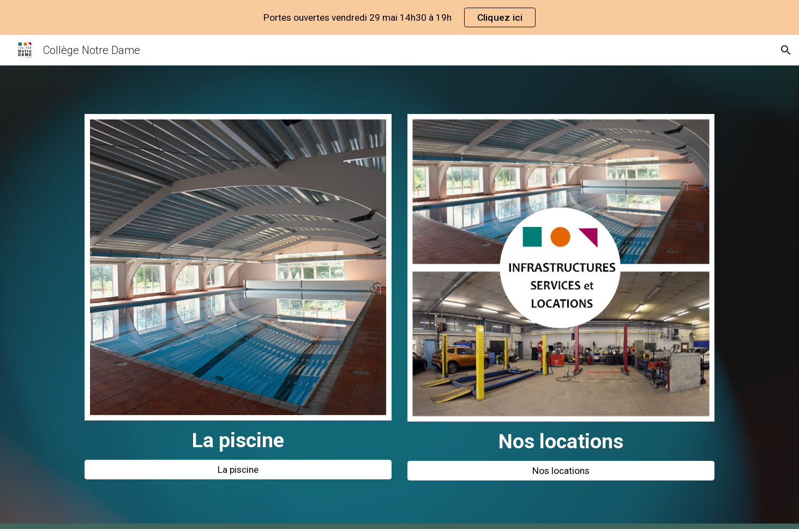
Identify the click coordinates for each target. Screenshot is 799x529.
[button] (786, 50)
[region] (399, 17)
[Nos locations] (560, 470)
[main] (238, 440)
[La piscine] (238, 469)
